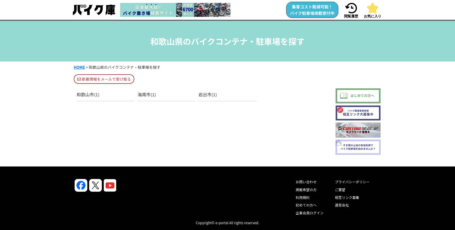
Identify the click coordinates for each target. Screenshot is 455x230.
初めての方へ (306, 204)
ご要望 (340, 189)
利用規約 (303, 197)
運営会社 (342, 204)
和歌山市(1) (88, 94)
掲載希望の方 (306, 189)
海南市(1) (147, 94)
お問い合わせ (306, 181)
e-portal (221, 222)
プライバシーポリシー (352, 181)
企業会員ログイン (310, 212)
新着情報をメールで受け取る (104, 79)
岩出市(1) (207, 94)
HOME (79, 67)
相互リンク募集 (347, 197)
